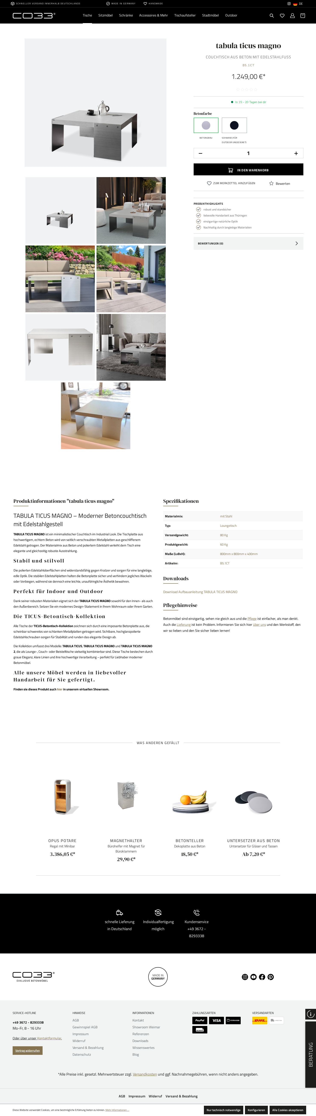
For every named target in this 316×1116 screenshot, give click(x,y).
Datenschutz (82, 1054)
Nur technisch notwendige (223, 1110)
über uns (259, 624)
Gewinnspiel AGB (85, 1027)
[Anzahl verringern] (201, 153)
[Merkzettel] (282, 15)
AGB (76, 1020)
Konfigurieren (256, 1110)
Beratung (311, 1054)
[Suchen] (272, 15)
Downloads (140, 1040)
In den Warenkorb (248, 170)
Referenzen (140, 1033)
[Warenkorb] (303, 15)
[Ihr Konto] (292, 15)
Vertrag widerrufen (27, 1050)
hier (59, 689)
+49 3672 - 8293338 (28, 1022)
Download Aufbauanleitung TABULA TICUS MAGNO (200, 591)
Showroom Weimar (146, 1027)
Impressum (81, 1033)
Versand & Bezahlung (88, 1047)
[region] (95, 244)
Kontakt (138, 1020)
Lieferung (184, 624)
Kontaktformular (49, 1038)
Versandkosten (145, 1074)
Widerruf (79, 1040)
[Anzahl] (248, 153)
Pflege (252, 618)
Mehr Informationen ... (117, 1110)
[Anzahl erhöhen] (296, 153)
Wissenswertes (143, 1047)
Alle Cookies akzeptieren (287, 1110)
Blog (135, 1054)
